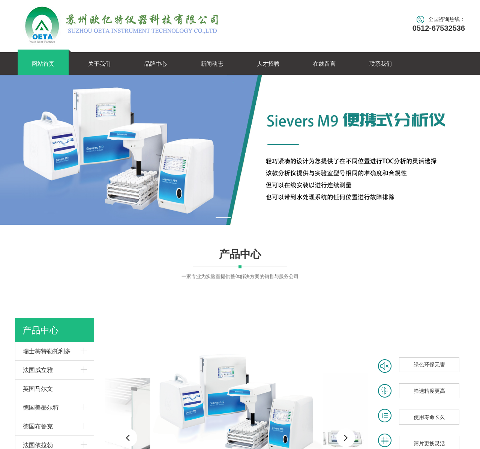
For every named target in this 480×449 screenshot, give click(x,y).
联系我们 (380, 63)
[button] (345, 437)
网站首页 (43, 63)
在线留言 (324, 63)
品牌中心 (155, 63)
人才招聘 (268, 63)
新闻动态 (212, 63)
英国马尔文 (38, 388)
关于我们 (99, 63)
